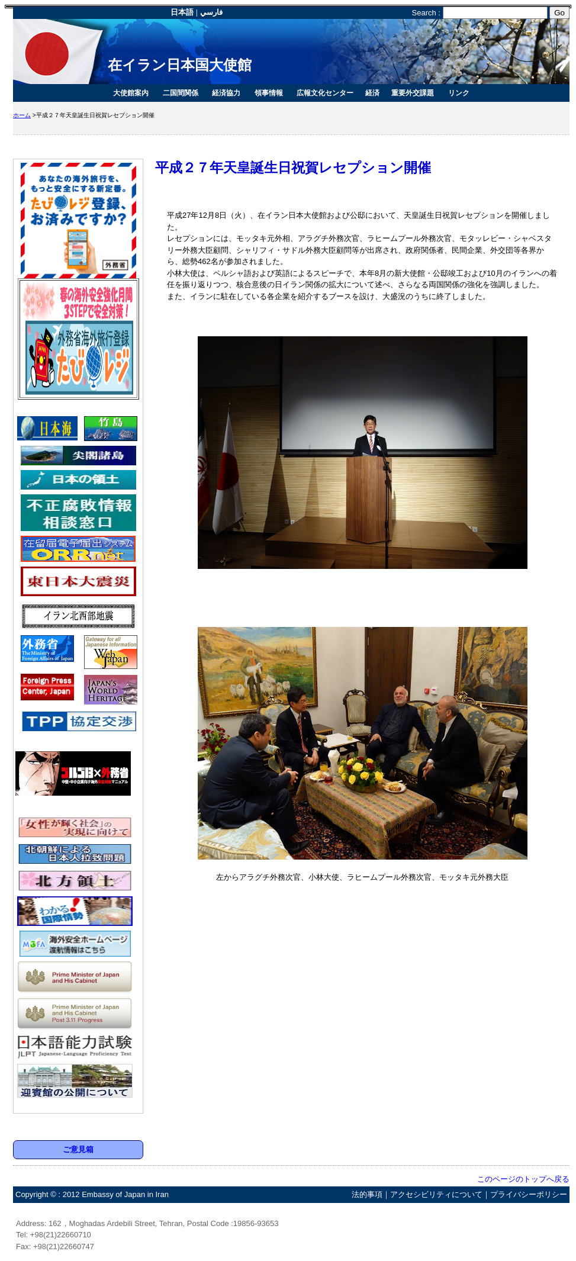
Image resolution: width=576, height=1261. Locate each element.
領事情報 (269, 93)
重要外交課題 (412, 93)
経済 (372, 93)
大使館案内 (131, 93)
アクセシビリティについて (436, 1194)
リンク (458, 93)
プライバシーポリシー (528, 1194)
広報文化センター (325, 93)
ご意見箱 (78, 1149)
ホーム (22, 115)
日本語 (182, 12)
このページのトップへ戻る (519, 1179)
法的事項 (367, 1194)
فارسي (211, 12)
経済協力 (226, 93)
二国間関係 (180, 93)
